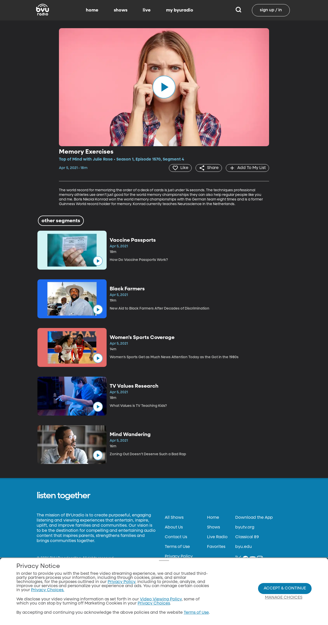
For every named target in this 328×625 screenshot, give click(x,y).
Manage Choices (283, 598)
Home (213, 518)
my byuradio (179, 10)
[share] (209, 168)
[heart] (180, 168)
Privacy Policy (179, 557)
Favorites (216, 547)
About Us (174, 527)
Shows (213, 527)
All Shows (174, 518)
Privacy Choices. (47, 590)
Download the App (254, 518)
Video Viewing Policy (161, 599)
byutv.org (244, 527)
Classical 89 (247, 537)
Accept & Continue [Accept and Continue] (285, 588)
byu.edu (243, 547)
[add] (247, 168)
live (147, 10)
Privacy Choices (154, 603)
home (92, 10)
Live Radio (217, 537)
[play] (164, 87)
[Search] (238, 10)
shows (120, 10)
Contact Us (176, 537)
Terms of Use (177, 547)
